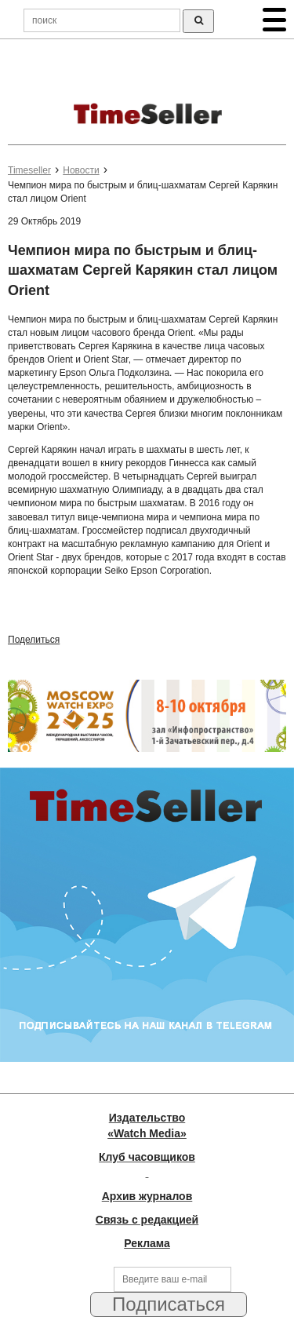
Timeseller (29, 170)
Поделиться (34, 639)
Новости (81, 170)
